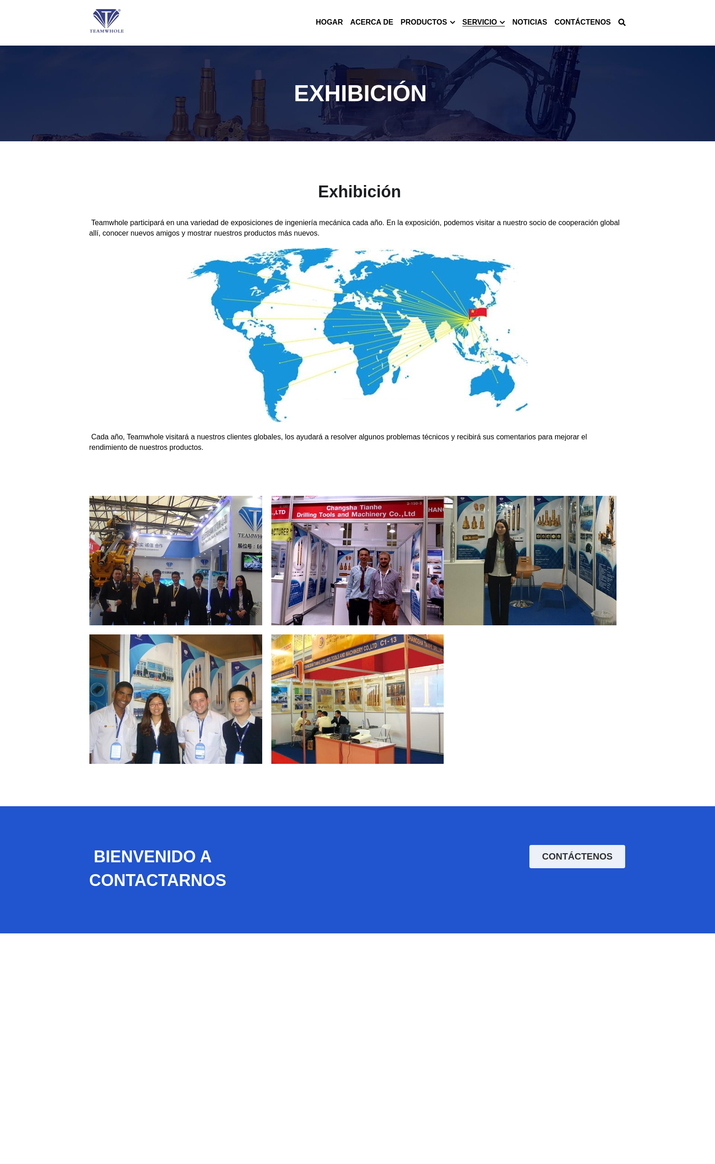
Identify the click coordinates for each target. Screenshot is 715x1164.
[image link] (107, 22)
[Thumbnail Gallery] (175, 560)
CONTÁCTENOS (577, 857)
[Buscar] (622, 22)
